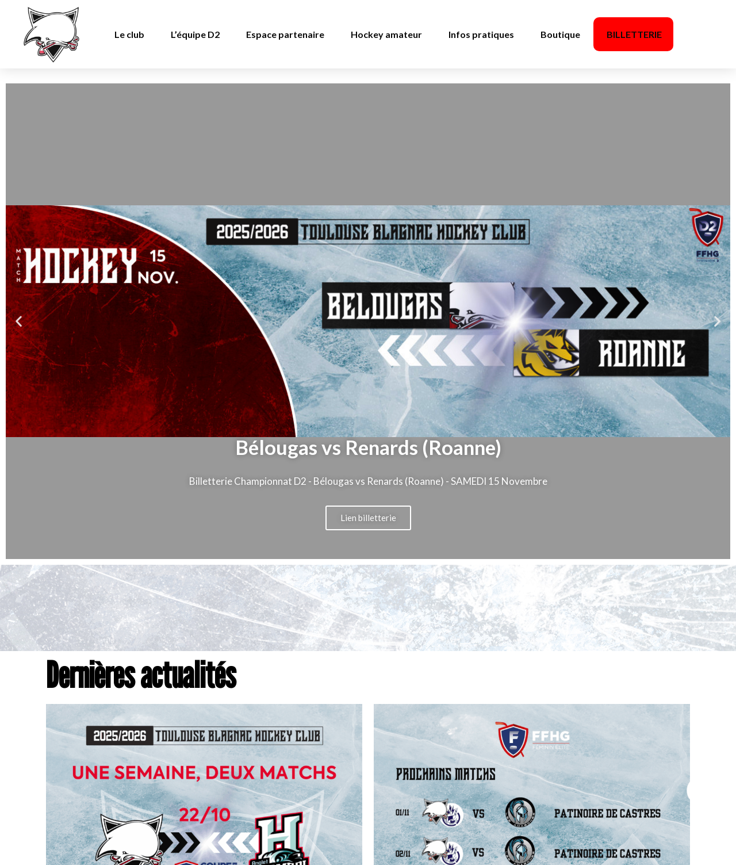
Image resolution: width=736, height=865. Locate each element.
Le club (129, 34)
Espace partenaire (285, 34)
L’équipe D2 (195, 34)
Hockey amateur (386, 34)
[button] (19, 321)
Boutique (560, 34)
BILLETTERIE (634, 34)
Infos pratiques (481, 34)
